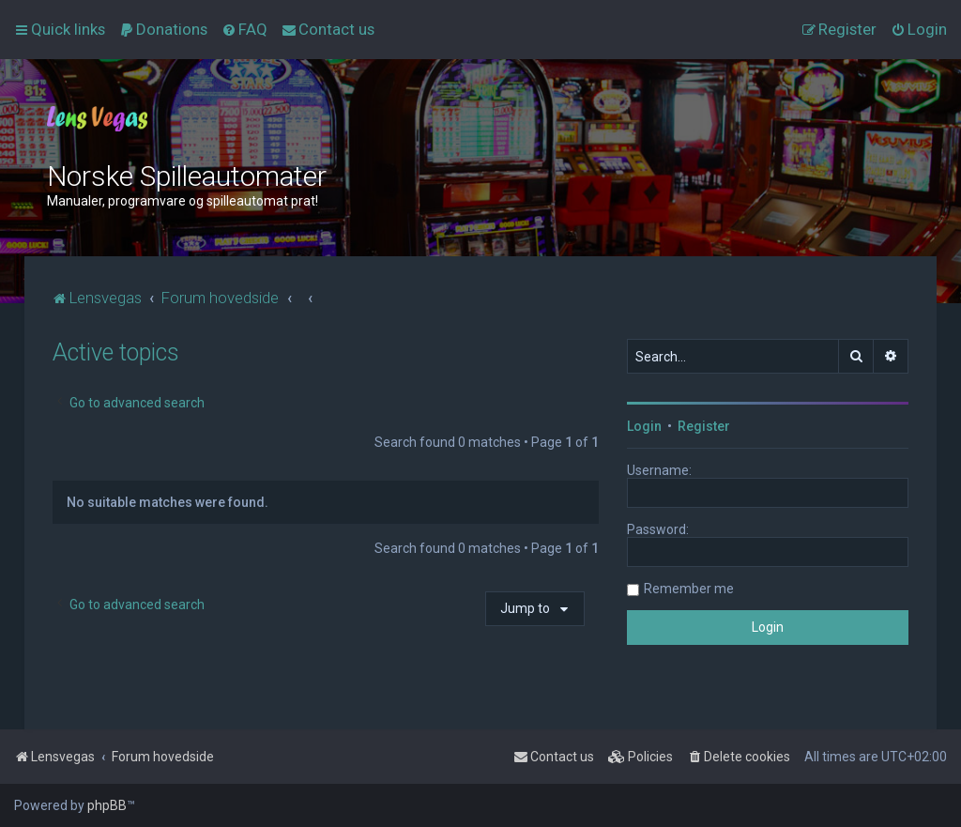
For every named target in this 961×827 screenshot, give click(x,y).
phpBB (107, 805)
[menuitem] (163, 29)
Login (644, 426)
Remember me (689, 588)
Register (704, 426)
